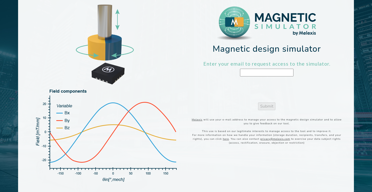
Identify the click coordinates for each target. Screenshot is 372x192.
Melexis (197, 119)
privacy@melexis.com (275, 139)
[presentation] (267, 91)
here (226, 139)
